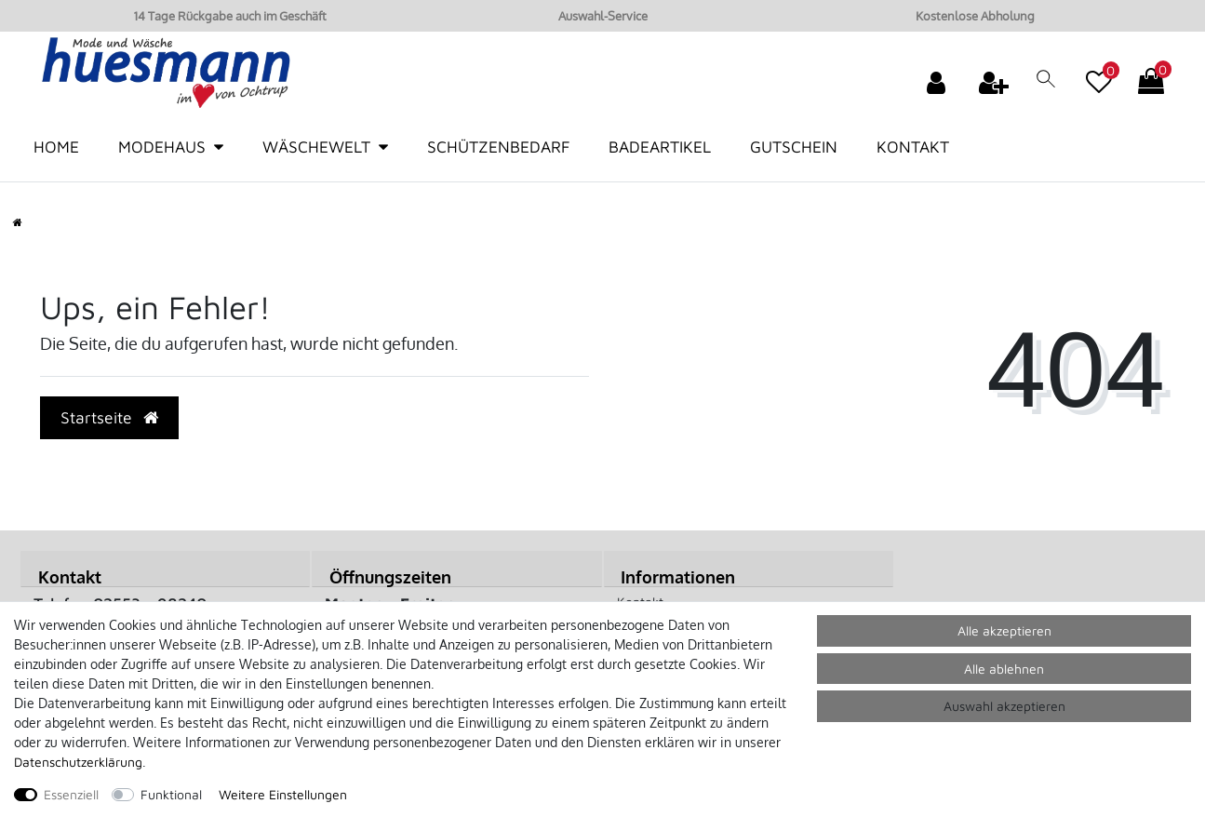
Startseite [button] (109, 417)
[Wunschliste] (1099, 73)
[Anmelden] (938, 82)
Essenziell (71, 794)
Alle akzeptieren (1004, 630)
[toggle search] (1046, 85)
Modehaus (162, 146)
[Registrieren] (995, 82)
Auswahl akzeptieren (1004, 706)
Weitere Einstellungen (283, 794)
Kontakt (913, 146)
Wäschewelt (316, 146)
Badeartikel (660, 146)
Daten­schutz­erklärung (78, 762)
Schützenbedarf (498, 146)
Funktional (171, 794)
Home (56, 146)
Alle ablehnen (1004, 668)
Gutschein (793, 146)
